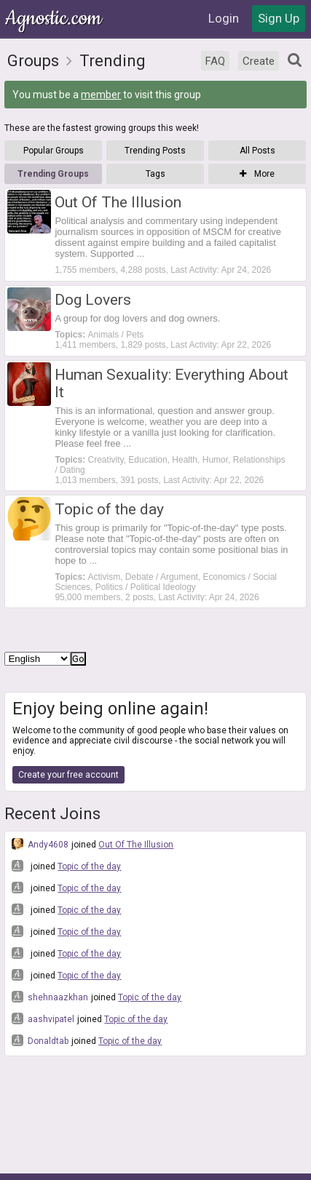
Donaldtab (40, 1040)
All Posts (257, 150)
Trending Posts (155, 150)
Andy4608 (40, 844)
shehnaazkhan (50, 996)
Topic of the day (89, 866)
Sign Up (278, 18)
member (101, 94)
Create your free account (68, 775)
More (257, 174)
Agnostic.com (54, 18)
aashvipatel (43, 1018)
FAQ (215, 61)
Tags (155, 174)
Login (223, 18)
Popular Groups (53, 150)
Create (259, 61)
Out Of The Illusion (135, 845)
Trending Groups (53, 174)
